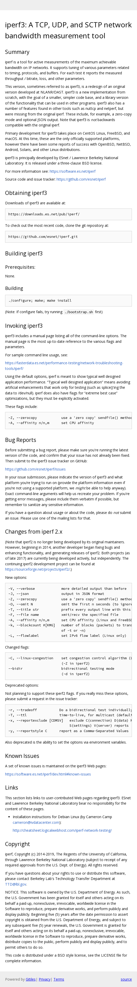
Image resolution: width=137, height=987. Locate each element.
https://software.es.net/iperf (72, 171)
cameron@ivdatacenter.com (36, 822)
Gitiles (31, 979)
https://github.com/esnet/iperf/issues (35, 469)
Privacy (44, 979)
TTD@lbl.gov (15, 884)
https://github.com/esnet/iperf (81, 179)
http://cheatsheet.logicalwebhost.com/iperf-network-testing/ (62, 830)
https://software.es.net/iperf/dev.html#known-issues (48, 774)
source (126, 979)
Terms (58, 979)
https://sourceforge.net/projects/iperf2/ (37, 569)
